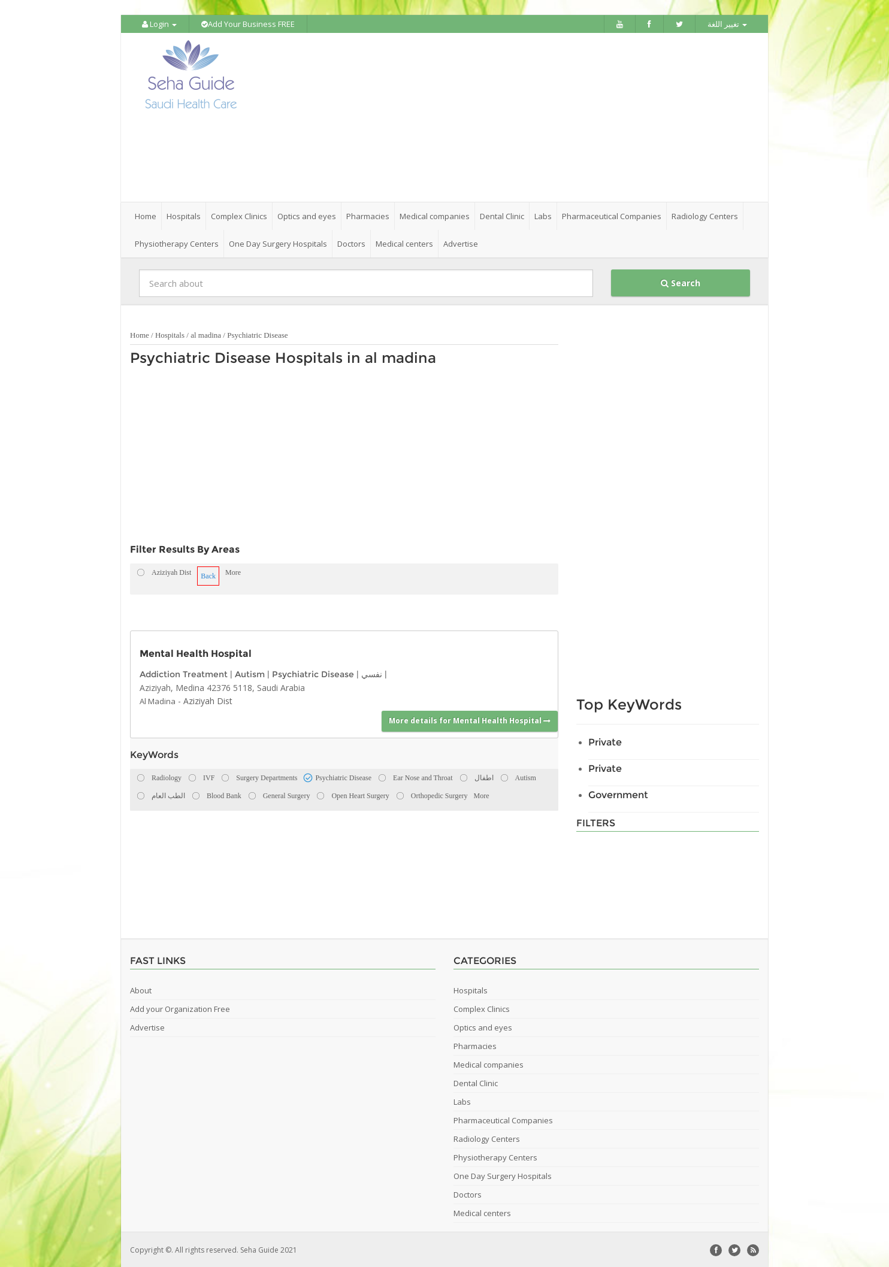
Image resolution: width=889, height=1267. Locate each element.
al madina (205, 333)
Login (159, 24)
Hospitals (170, 333)
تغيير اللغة (727, 24)
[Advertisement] (511, 117)
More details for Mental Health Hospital (470, 719)
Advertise (460, 242)
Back (208, 575)
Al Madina (158, 700)
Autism (250, 673)
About (141, 989)
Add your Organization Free (180, 1007)
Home (145, 215)
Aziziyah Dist (207, 699)
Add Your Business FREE (248, 24)
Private (605, 741)
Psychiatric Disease (257, 333)
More (233, 571)
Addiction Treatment (184, 673)
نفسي (371, 673)
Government (618, 793)
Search (680, 281)
